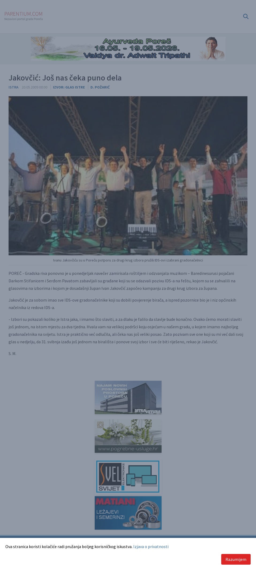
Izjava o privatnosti (151, 546)
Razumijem (236, 559)
